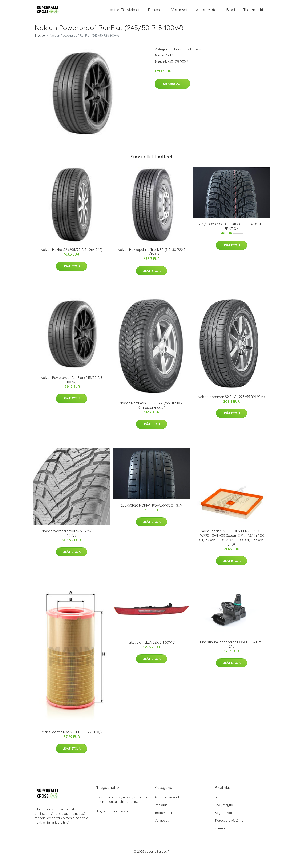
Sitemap (221, 834)
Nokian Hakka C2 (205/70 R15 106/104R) (72, 255)
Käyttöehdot (224, 818)
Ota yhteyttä (224, 810)
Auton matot (207, 12)
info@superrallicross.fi (111, 816)
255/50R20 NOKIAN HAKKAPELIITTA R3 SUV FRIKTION (231, 232)
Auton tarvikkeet (125, 12)
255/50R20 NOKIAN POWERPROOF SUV (151, 511)
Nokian (198, 55)
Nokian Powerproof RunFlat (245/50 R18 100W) (72, 385)
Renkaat (155, 12)
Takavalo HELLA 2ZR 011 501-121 (151, 648)
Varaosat (179, 12)
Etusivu (40, 41)
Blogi (230, 12)
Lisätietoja (172, 89)
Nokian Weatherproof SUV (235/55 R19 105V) (71, 538)
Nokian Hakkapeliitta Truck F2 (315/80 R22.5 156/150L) (151, 257)
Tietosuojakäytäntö (229, 826)
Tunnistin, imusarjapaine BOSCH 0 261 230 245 (231, 649)
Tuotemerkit (253, 12)
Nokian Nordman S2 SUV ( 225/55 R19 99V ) (231, 402)
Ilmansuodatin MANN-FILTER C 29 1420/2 (71, 737)
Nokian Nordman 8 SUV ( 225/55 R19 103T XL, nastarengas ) (152, 410)
